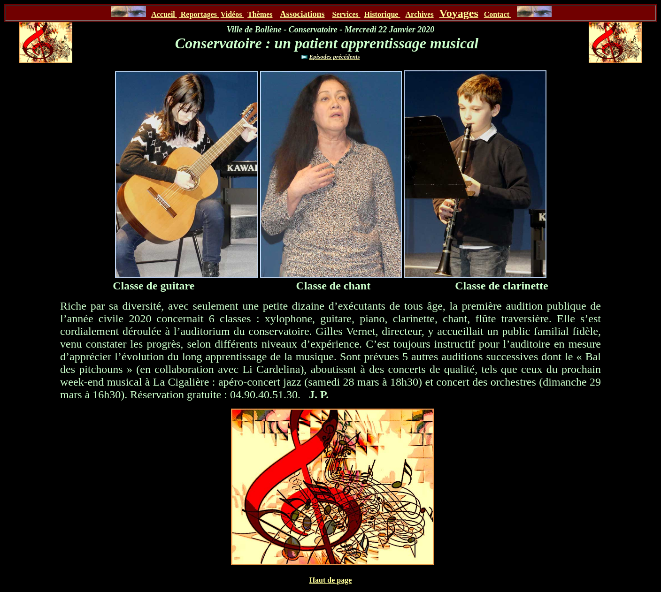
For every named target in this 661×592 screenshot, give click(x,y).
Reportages (199, 14)
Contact (497, 14)
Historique (382, 14)
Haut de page (330, 580)
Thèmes (259, 14)
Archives (420, 14)
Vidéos (232, 14)
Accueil (164, 14)
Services (346, 14)
